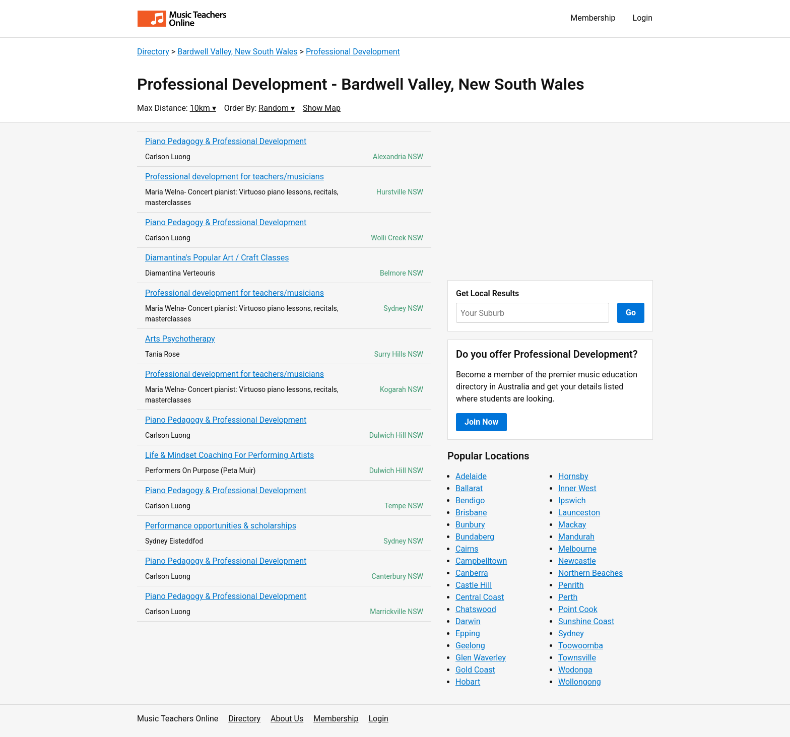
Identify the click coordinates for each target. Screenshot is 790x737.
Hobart (467, 682)
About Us (287, 718)
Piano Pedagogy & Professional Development (225, 141)
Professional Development (353, 51)
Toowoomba (580, 645)
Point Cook (578, 609)
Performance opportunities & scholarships (220, 525)
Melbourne (577, 549)
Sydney (571, 633)
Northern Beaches (590, 573)
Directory (153, 51)
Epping (467, 633)
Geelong (470, 645)
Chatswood (475, 609)
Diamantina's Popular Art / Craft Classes (217, 257)
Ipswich (572, 500)
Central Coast (479, 597)
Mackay (572, 524)
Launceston (579, 512)
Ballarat (469, 488)
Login (642, 18)
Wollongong (579, 682)
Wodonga (575, 670)
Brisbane (471, 512)
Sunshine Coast (586, 621)
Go (631, 312)
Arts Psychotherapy (180, 339)
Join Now (481, 422)
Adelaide (471, 476)
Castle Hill (473, 585)
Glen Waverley (480, 657)
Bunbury (470, 524)
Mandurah (576, 537)
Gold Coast (475, 670)
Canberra (471, 573)
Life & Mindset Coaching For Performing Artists (229, 455)
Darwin (468, 621)
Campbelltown (481, 561)
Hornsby (573, 476)
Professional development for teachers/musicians (234, 176)
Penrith (571, 585)
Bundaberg (474, 537)
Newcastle (577, 561)
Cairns (467, 549)
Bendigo (470, 500)
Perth (567, 597)
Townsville (577, 657)
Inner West (577, 488)
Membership (592, 18)
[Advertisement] (550, 201)
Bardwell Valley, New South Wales (237, 51)
